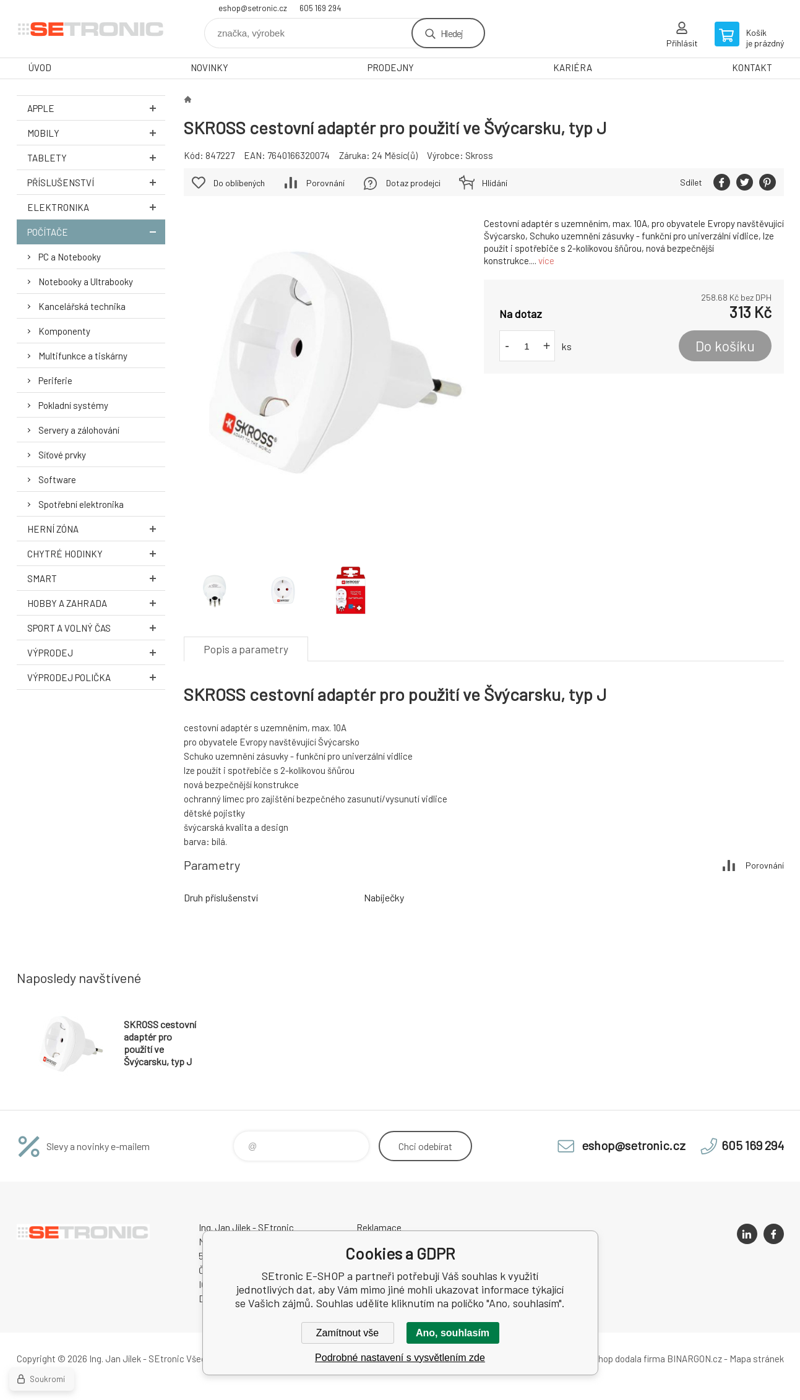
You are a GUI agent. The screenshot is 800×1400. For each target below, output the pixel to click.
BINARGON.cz (694, 1358)
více (546, 260)
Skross (479, 155)
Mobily (96, 133)
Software (57, 479)
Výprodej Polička (96, 677)
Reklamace (379, 1227)
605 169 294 (320, 8)
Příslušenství (96, 182)
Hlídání (494, 183)
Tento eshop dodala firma (614, 1358)
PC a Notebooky (69, 256)
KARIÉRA (572, 67)
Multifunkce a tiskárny (82, 355)
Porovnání (325, 183)
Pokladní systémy (73, 405)
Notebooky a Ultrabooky (85, 281)
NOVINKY (209, 67)
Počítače (96, 232)
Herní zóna (96, 529)
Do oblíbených (239, 183)
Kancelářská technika (82, 306)
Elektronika (96, 207)
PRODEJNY (391, 67)
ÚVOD (39, 67)
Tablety (96, 157)
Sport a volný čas (96, 628)
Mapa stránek (756, 1358)
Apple (96, 108)
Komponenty (64, 331)
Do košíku (725, 345)
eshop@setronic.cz (252, 8)
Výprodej (96, 652)
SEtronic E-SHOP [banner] (91, 29)
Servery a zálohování (78, 430)
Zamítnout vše (347, 1333)
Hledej (452, 33)
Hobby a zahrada (96, 603)
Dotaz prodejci (413, 183)
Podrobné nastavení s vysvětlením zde (400, 1357)
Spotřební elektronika (81, 504)
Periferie (55, 380)
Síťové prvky (62, 454)
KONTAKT (752, 67)
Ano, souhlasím (452, 1333)
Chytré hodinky (96, 553)
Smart (96, 578)
